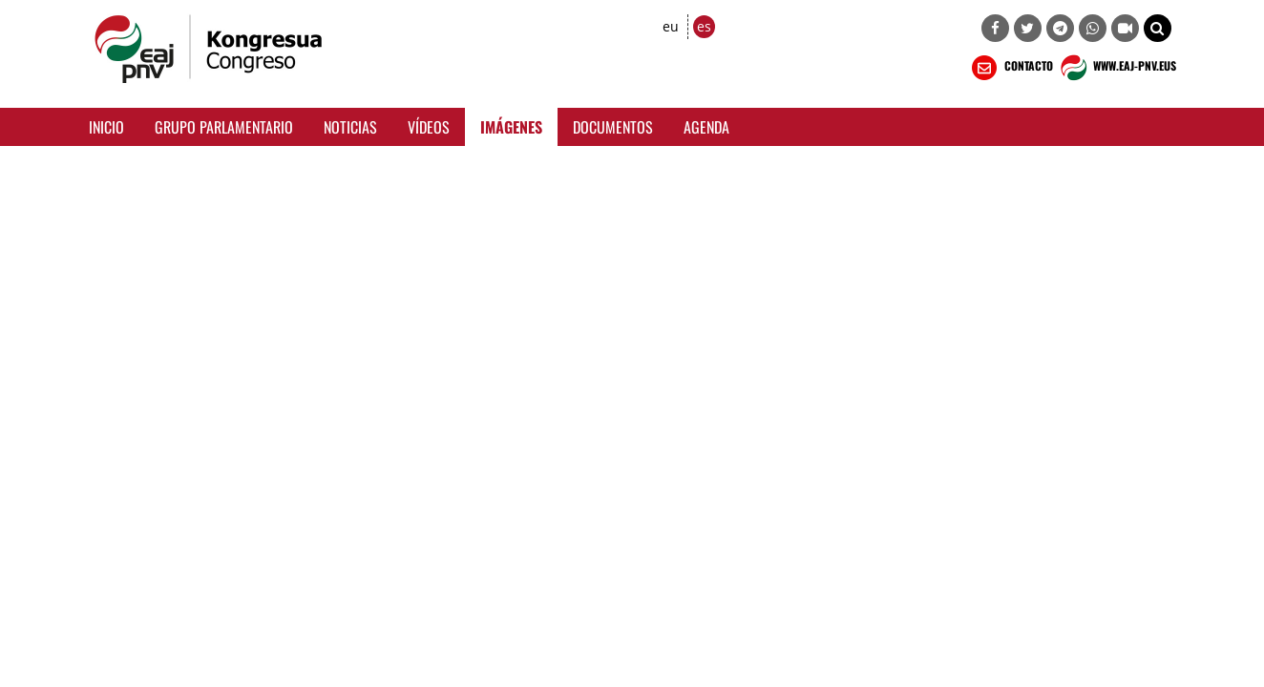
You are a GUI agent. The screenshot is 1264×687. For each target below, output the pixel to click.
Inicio (106, 126)
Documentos (613, 126)
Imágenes (511, 126)
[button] (1157, 28)
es (704, 26)
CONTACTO (1010, 67)
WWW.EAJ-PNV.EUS (1116, 67)
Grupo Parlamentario (224, 126)
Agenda (706, 126)
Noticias (350, 126)
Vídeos (429, 126)
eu (671, 26)
